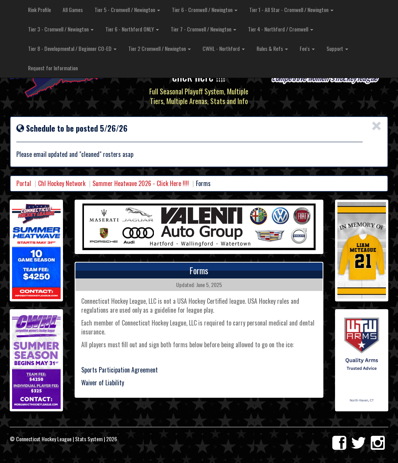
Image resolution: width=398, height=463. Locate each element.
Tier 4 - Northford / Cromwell (280, 29)
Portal (23, 183)
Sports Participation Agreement (119, 369)
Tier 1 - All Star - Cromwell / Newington (291, 9)
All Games (73, 9)
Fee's (307, 48)
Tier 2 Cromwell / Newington (159, 48)
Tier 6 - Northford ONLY (132, 29)
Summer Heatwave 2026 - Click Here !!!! (141, 183)
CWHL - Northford (223, 48)
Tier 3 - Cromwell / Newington (61, 29)
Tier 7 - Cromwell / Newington (203, 29)
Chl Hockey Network (62, 183)
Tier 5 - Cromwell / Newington (127, 9)
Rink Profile (39, 9)
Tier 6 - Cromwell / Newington (204, 9)
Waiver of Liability (102, 382)
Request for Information (53, 68)
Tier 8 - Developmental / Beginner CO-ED (72, 48)
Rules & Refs (272, 48)
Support (337, 48)
